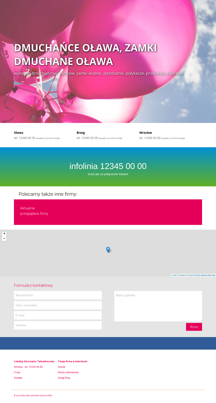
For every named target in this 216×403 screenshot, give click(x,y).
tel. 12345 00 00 (24, 138)
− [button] (4, 238)
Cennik (61, 366)
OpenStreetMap (194, 275)
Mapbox (183, 275)
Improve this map (208, 275)
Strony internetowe (68, 372)
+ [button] (4, 233)
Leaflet (174, 275)
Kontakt (18, 377)
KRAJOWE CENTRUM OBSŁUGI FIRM (36, 396)
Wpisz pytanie (158, 306)
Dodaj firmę (64, 377)
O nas (17, 372)
